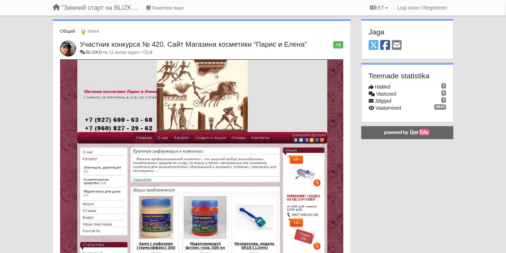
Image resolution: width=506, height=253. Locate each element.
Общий (67, 31)
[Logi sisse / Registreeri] (422, 8)
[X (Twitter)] (373, 45)
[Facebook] (385, 45)
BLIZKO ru (97, 52)
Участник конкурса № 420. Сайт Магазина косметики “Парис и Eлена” (193, 44)
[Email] (397, 45)
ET (379, 8)
